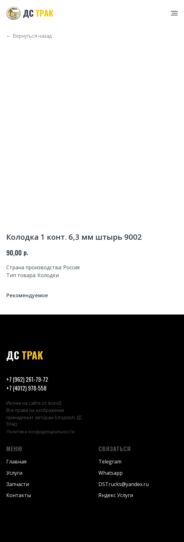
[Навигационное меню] (174, 13)
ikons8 (54, 403)
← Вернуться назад (29, 36)
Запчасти (17, 484)
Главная (16, 461)
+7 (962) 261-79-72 (27, 379)
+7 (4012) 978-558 (26, 388)
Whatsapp (110, 472)
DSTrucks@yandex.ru (123, 484)
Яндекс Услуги (115, 495)
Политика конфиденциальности (40, 432)
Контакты (18, 495)
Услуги (14, 472)
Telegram (109, 461)
